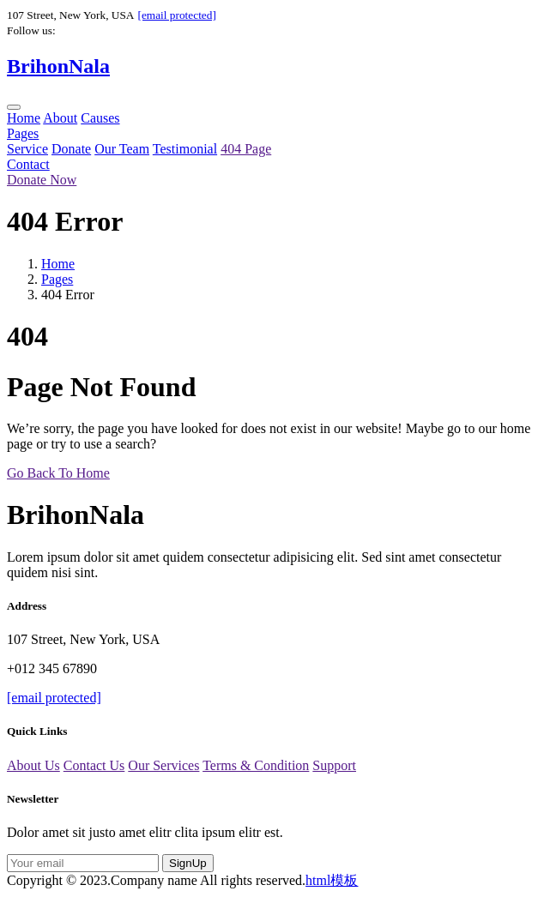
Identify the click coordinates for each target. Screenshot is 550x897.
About (60, 118)
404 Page (246, 148)
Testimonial (185, 148)
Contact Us (94, 765)
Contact (28, 164)
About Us (33, 765)
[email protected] (176, 15)
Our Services (163, 765)
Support (334, 765)
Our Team (121, 148)
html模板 (331, 880)
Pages (23, 133)
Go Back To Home (58, 473)
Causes (100, 118)
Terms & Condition (255, 765)
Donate (71, 148)
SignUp (188, 863)
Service (27, 148)
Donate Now (41, 179)
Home (23, 118)
